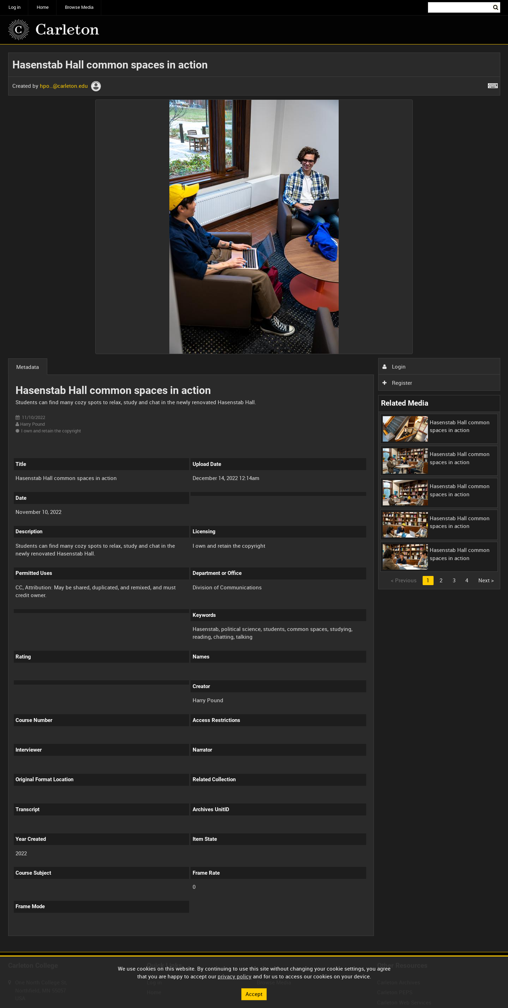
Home (43, 7)
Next (486, 580)
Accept (254, 993)
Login (394, 366)
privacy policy (235, 976)
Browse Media (79, 7)
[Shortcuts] (493, 84)
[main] (254, 498)
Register (397, 382)
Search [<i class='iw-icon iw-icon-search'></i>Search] (496, 7)
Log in (14, 7)
